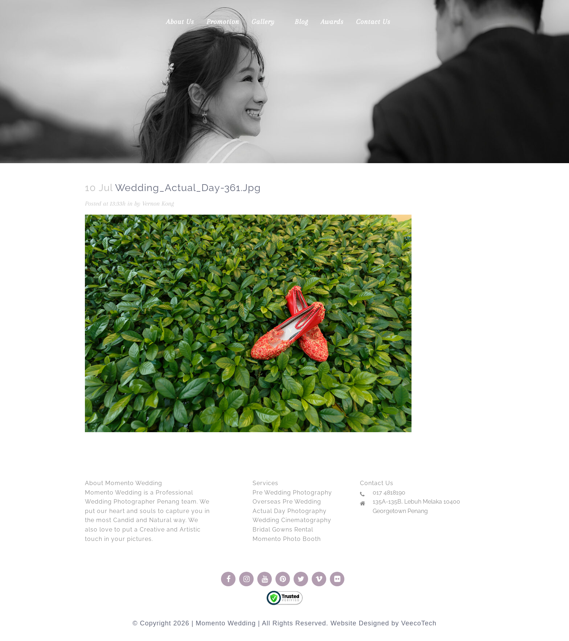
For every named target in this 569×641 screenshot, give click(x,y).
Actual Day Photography (290, 511)
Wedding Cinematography (292, 520)
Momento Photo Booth (287, 538)
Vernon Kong (158, 203)
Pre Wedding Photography (292, 492)
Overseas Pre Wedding (287, 501)
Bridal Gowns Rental (283, 529)
